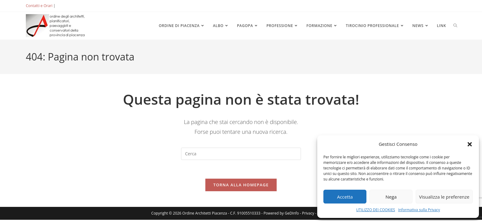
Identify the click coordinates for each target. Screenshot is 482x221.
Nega (391, 197)
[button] (470, 144)
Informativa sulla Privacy (419, 209)
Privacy (308, 213)
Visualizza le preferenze (444, 197)
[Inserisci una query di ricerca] (241, 154)
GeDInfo (292, 213)
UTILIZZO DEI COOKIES (375, 209)
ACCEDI (66, 5)
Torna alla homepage (241, 185)
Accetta (345, 197)
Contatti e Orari (39, 5)
